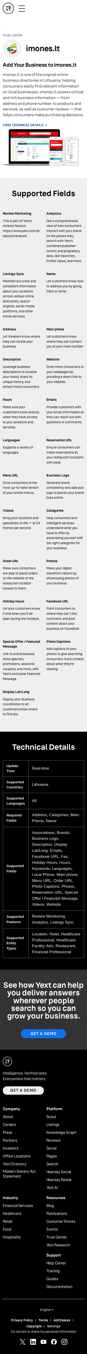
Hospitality (12, 1237)
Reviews (53, 1140)
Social (51, 1148)
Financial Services (18, 1206)
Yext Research (58, 1245)
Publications (56, 1213)
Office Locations (16, 1156)
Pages (51, 1156)
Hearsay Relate (59, 1180)
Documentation (59, 1287)
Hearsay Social (58, 1172)
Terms (43, 1320)
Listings (53, 1124)
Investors (10, 1148)
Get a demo (23, 1090)
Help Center (56, 1263)
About (8, 1117)
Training (53, 1271)
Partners (10, 1140)
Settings (54, 1326)
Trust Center (56, 1237)
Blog (50, 1206)
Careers (9, 1124)
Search (52, 1164)
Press (7, 1132)
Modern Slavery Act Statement (19, 1174)
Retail (7, 1221)
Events (52, 1229)
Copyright (34, 1326)
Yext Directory (14, 1164)
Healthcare (12, 1213)
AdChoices (62, 1320)
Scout (51, 1117)
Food (7, 1229)
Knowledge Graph (61, 1132)
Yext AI (52, 1187)
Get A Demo (43, 1033)
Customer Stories (60, 1221)
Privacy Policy (22, 1320)
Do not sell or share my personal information (43, 1331)
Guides (52, 1279)
